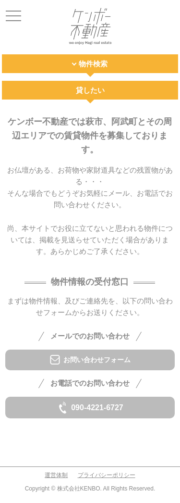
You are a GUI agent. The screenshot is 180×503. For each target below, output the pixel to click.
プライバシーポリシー (106, 475)
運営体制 (56, 475)
